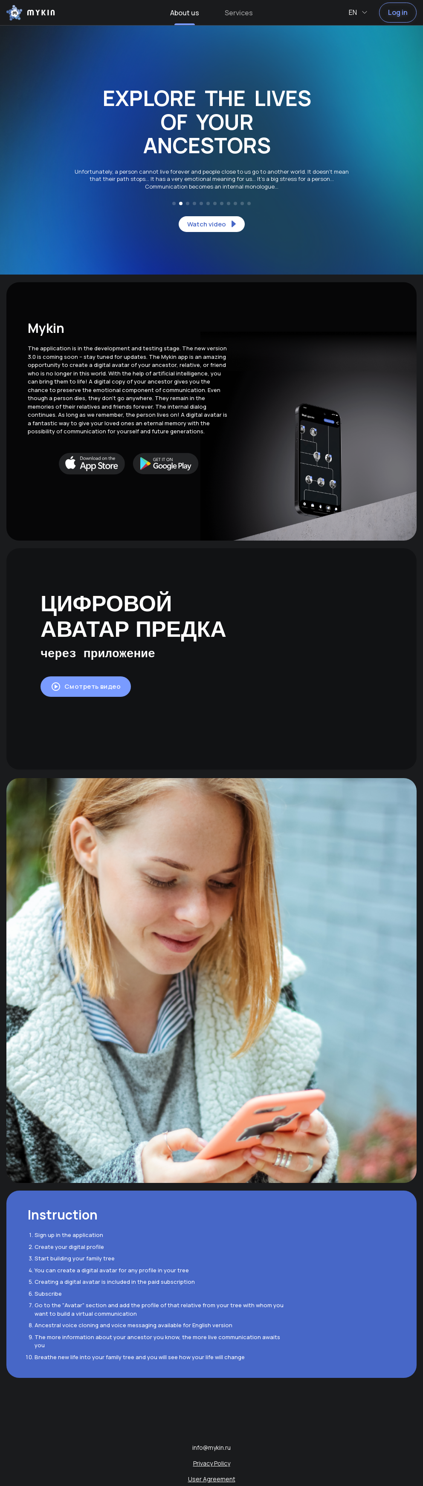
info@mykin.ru (211, 1447)
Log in (398, 12)
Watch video (213, 224)
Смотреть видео (86, 686)
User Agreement (211, 1479)
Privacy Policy (211, 1463)
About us (184, 12)
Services (239, 12)
